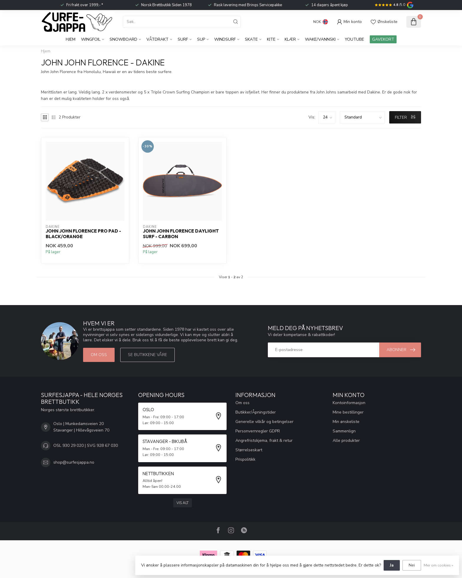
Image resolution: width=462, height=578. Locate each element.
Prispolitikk (245, 459)
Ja (392, 565)
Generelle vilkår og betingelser (264, 421)
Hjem (70, 39)
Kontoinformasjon (349, 403)
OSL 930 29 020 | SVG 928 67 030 (85, 445)
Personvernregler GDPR (257, 431)
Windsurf (225, 39)
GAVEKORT (383, 39)
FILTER (405, 117)
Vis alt (182, 502)
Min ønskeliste (346, 421)
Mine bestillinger (348, 412)
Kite (271, 39)
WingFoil (90, 39)
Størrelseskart (248, 450)
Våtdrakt (157, 39)
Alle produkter (346, 440)
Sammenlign (344, 431)
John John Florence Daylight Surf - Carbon (181, 233)
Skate (251, 39)
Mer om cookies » (438, 565)
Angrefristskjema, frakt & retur (264, 440)
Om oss (99, 355)
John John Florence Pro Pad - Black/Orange (83, 233)
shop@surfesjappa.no (73, 462)
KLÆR (290, 39)
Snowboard (123, 39)
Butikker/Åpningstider (255, 412)
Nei (412, 565)
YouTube (354, 39)
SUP (201, 39)
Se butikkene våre (147, 355)
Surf (183, 39)
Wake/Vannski (320, 39)
